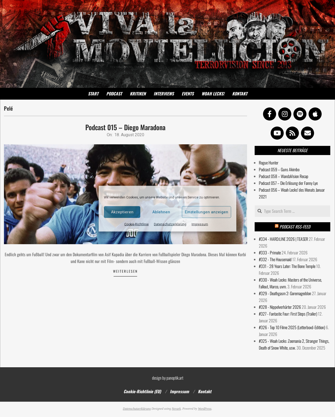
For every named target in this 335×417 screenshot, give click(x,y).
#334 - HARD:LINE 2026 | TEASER (283, 239)
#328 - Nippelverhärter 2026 (280, 307)
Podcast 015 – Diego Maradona (125, 127)
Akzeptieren (122, 212)
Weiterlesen (125, 271)
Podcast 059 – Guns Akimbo (279, 169)
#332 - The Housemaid (275, 259)
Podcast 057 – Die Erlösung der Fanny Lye (288, 183)
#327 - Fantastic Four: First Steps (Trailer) (288, 314)
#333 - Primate (270, 252)
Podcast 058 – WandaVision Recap (283, 176)
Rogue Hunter (268, 162)
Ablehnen (161, 212)
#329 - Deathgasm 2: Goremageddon (285, 293)
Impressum (200, 224)
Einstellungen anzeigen (206, 212)
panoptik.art (174, 378)
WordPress (204, 408)
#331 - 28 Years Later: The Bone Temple (287, 266)
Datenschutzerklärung (170, 224)
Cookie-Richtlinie (136, 224)
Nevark (176, 408)
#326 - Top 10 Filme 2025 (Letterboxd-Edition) (292, 327)
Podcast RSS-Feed (295, 227)
